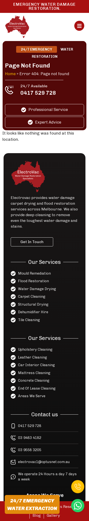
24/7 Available (34, 86)
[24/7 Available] (9, 90)
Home (10, 73)
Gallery (53, 515)
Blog (37, 515)
